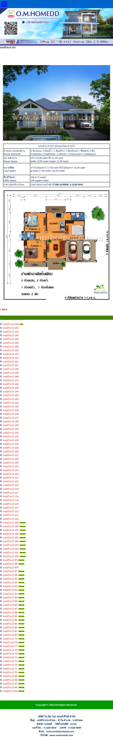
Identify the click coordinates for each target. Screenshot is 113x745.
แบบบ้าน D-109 (11, 522)
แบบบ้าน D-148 (11, 376)
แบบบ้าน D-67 (10, 683)
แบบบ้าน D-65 (10, 691)
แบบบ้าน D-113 (11, 507)
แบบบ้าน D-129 (11, 447)
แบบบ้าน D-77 (10, 646)
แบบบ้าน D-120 (11, 481)
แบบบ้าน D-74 (10, 657)
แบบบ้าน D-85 (10, 616)
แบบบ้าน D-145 (11, 388)
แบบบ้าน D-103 (11, 545)
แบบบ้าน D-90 (10, 597)
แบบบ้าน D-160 (11, 335)
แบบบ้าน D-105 (11, 537)
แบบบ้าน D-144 (11, 391)
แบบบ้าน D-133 (11, 432)
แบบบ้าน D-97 (10, 571)
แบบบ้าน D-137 (11, 418)
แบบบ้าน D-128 (11, 451)
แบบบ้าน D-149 (11, 373)
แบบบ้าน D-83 (10, 623)
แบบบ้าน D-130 (11, 444)
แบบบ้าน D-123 (11, 470)
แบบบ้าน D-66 (10, 687)
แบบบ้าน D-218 (11, 324)
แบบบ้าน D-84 (10, 620)
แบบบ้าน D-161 (11, 331)
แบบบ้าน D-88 (10, 605)
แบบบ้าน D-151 (11, 365)
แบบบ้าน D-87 (10, 608)
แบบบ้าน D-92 (10, 590)
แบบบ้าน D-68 (10, 680)
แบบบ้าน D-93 (10, 586)
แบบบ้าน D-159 (11, 339)
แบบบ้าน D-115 (11, 500)
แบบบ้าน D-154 (11, 354)
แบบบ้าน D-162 (11, 328)
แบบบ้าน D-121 (11, 477)
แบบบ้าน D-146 (11, 384)
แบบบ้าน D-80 (10, 635)
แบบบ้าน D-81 (10, 631)
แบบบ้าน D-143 (11, 395)
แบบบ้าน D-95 (10, 579)
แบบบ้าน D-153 (11, 358)
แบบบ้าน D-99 (10, 560)
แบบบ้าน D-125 (11, 462)
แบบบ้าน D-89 (10, 601)
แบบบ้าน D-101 (11, 552)
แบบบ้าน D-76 (10, 650)
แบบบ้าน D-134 (11, 429)
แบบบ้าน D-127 (11, 455)
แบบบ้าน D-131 (11, 440)
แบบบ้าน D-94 (10, 582)
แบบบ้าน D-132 (11, 436)
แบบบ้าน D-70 (10, 672)
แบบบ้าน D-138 (11, 414)
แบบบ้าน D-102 (11, 549)
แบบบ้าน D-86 (10, 612)
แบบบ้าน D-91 (10, 594)
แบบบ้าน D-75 (10, 653)
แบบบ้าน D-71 (10, 668)
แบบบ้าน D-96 (10, 575)
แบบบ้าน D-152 (11, 361)
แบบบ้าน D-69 (10, 676)
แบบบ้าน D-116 (11, 496)
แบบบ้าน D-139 (11, 410)
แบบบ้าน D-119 (11, 485)
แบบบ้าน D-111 (11, 515)
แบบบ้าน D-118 (11, 489)
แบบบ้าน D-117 (11, 492)
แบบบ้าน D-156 (11, 346)
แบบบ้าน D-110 (11, 519)
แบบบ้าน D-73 (10, 661)
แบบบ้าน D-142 (11, 399)
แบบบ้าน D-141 (11, 403)
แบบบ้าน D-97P (11, 567)
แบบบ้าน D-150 (11, 369)
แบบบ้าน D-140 (11, 406)
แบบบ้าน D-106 (11, 534)
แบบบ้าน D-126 (11, 459)
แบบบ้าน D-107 (11, 530)
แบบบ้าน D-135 (11, 425)
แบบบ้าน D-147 (11, 380)
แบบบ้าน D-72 (10, 665)
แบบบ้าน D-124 (11, 466)
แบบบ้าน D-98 (10, 564)
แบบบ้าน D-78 (10, 642)
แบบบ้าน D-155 (11, 350)
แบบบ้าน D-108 (11, 526)
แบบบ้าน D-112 (11, 511)
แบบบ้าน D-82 (10, 627)
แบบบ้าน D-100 (11, 556)
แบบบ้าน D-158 (11, 343)
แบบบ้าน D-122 (11, 474)
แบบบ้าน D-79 (10, 638)
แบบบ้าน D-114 (11, 504)
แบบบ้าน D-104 (11, 541)
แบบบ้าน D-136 (11, 421)
